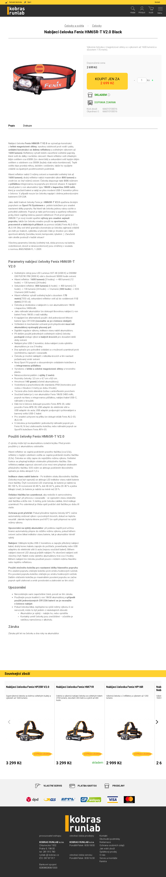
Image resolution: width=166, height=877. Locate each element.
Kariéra (103, 861)
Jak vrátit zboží (107, 848)
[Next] (156, 722)
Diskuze (27, 125)
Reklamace (105, 842)
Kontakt (103, 835)
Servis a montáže (108, 858)
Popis (11, 125)
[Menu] (159, 11)
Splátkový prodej (108, 851)
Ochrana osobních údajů (112, 845)
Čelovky (97, 25)
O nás (102, 855)
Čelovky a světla (74, 25)
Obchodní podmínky (110, 839)
